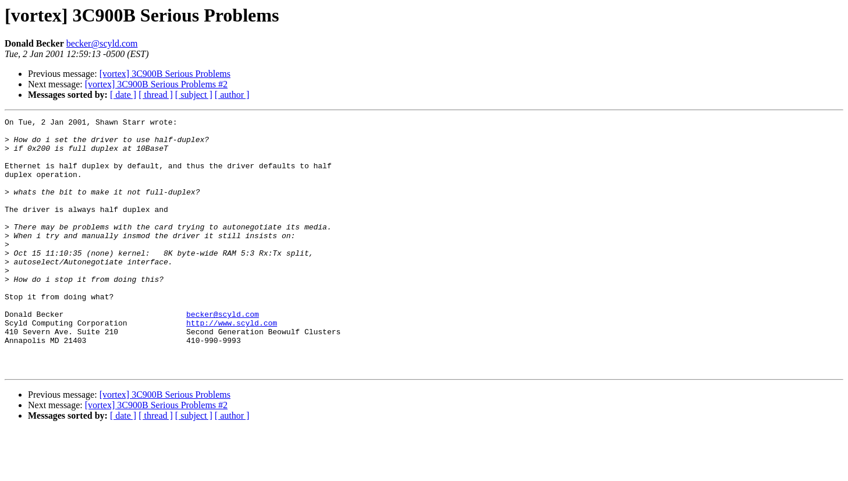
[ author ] (232, 95)
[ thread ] (156, 95)
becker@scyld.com (102, 43)
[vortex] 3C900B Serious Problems (165, 74)
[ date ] (123, 95)
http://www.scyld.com (231, 364)
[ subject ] (193, 95)
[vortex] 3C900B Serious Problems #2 (156, 84)
